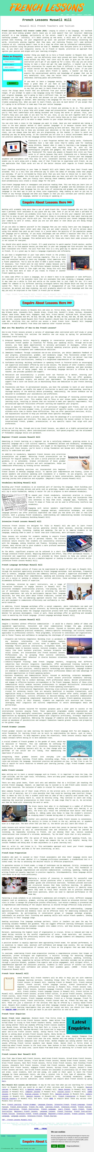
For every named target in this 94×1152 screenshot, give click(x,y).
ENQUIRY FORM (11, 1010)
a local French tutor (60, 321)
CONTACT (79, 15)
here (4, 1081)
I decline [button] (61, 1146)
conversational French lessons (41, 1036)
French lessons (20, 310)
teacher (78, 64)
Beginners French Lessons (25, 1111)
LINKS (67, 15)
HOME (62, 15)
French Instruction (18, 1107)
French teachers (45, 319)
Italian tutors (63, 1092)
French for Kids (36, 1107)
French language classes (48, 991)
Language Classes (45, 1105)
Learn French (64, 1109)
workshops (10, 584)
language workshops (29, 606)
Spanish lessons (33, 1096)
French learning (17, 1007)
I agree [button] (54, 1146)
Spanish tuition (62, 1094)
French (51, 49)
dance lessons (64, 1089)
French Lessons (78, 1114)
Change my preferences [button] (73, 1146)
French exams (59, 943)
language (75, 31)
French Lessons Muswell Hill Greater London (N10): (25, 31)
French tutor (32, 1038)
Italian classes (32, 1094)
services (17, 1101)
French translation (67, 1096)
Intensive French (61, 1105)
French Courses (50, 1116)
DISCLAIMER (87, 15)
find (8, 1058)
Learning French (52, 1107)
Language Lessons (47, 1111)
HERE (51, 1098)
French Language (78, 1105)
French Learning (14, 1105)
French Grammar (29, 1105)
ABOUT (73, 15)
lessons (68, 1087)
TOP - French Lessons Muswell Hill (17, 1120)
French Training (64, 1111)
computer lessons (32, 1092)
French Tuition (84, 1107)
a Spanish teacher (33, 1089)
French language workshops (55, 571)
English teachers (9, 1098)
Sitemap (3, 1136)
